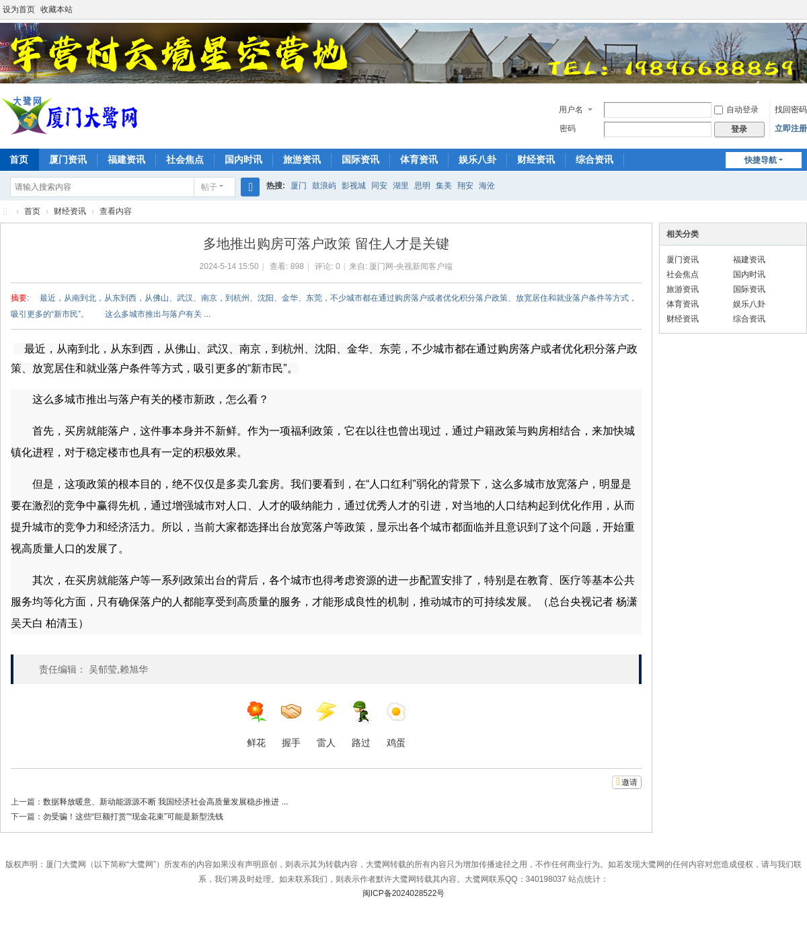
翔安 (465, 185)
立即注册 (791, 128)
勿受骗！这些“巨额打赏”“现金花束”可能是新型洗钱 (133, 816)
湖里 (401, 185)
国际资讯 (360, 159)
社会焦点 (185, 159)
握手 (291, 724)
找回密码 (791, 109)
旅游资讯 (302, 159)
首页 (32, 211)
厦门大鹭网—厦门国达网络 (5, 211)
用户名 (571, 109)
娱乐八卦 (477, 159)
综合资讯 (594, 159)
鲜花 (256, 724)
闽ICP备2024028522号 (403, 893)
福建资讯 (126, 159)
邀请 (629, 782)
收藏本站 (56, 9)
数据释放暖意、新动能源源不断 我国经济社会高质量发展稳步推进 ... (166, 802)
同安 (379, 185)
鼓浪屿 (324, 185)
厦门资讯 (68, 159)
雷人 (326, 724)
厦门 (299, 185)
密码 (568, 128)
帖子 (209, 187)
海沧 (487, 185)
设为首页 (19, 9)
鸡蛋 (396, 724)
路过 (361, 724)
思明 (422, 185)
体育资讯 (419, 159)
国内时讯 (243, 159)
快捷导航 (760, 160)
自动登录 (736, 109)
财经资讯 (536, 159)
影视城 (354, 185)
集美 (444, 185)
